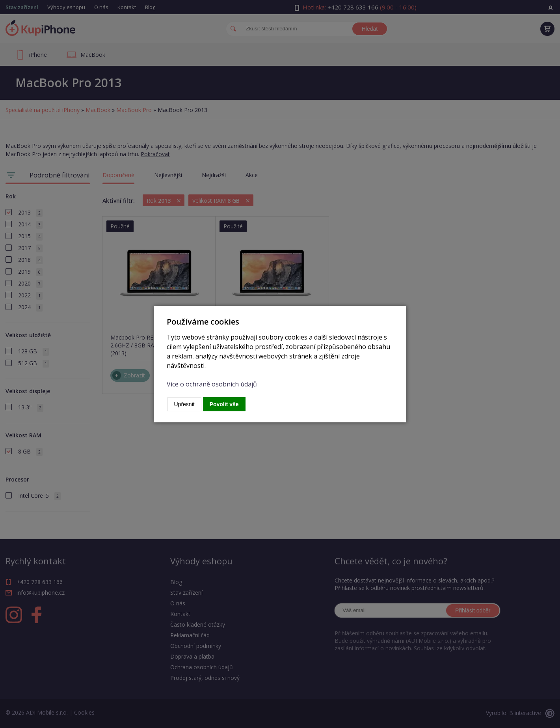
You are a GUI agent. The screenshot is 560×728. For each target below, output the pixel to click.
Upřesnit (184, 404)
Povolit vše (224, 404)
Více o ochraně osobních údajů (212, 384)
